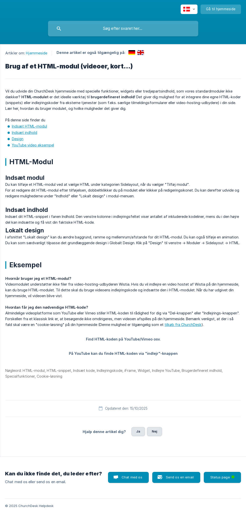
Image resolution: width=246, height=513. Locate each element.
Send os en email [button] (180, 477)
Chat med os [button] (132, 477)
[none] (189, 9)
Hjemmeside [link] (36, 53)
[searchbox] (123, 28)
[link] (131, 52)
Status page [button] (223, 475)
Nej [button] (154, 431)
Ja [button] (138, 431)
